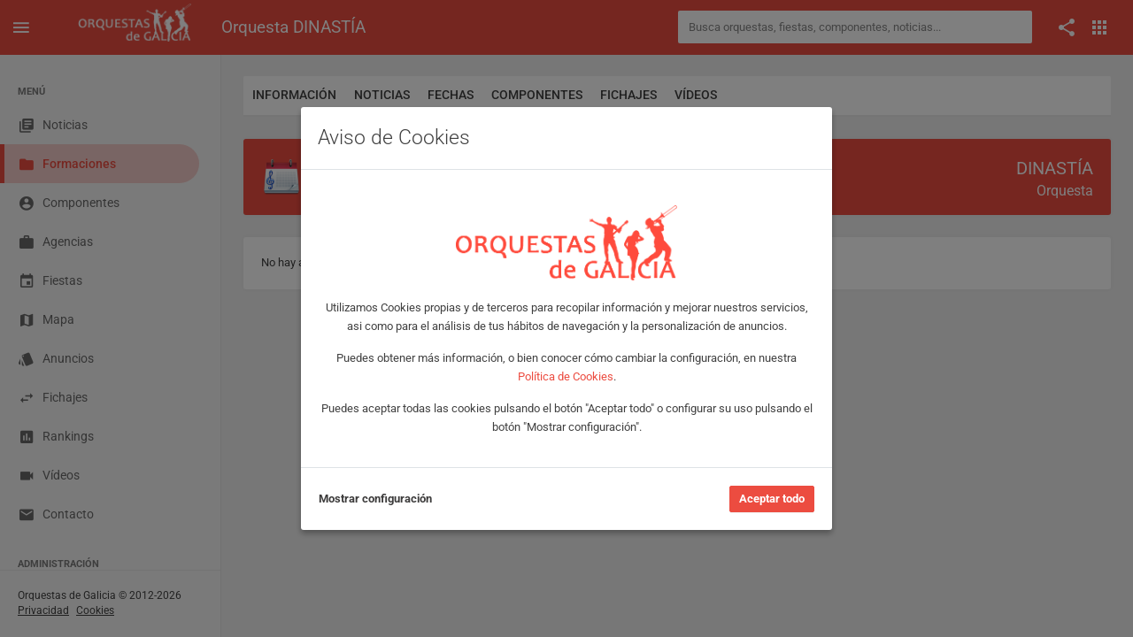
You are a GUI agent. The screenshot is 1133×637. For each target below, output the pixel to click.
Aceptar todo (772, 498)
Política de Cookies (565, 376)
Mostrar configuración (375, 498)
